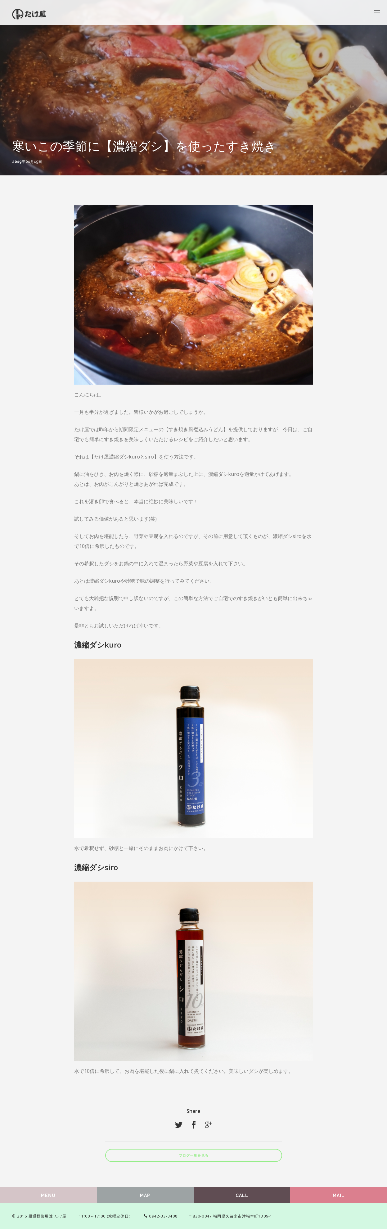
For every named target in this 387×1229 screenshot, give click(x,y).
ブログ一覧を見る (194, 1156)
